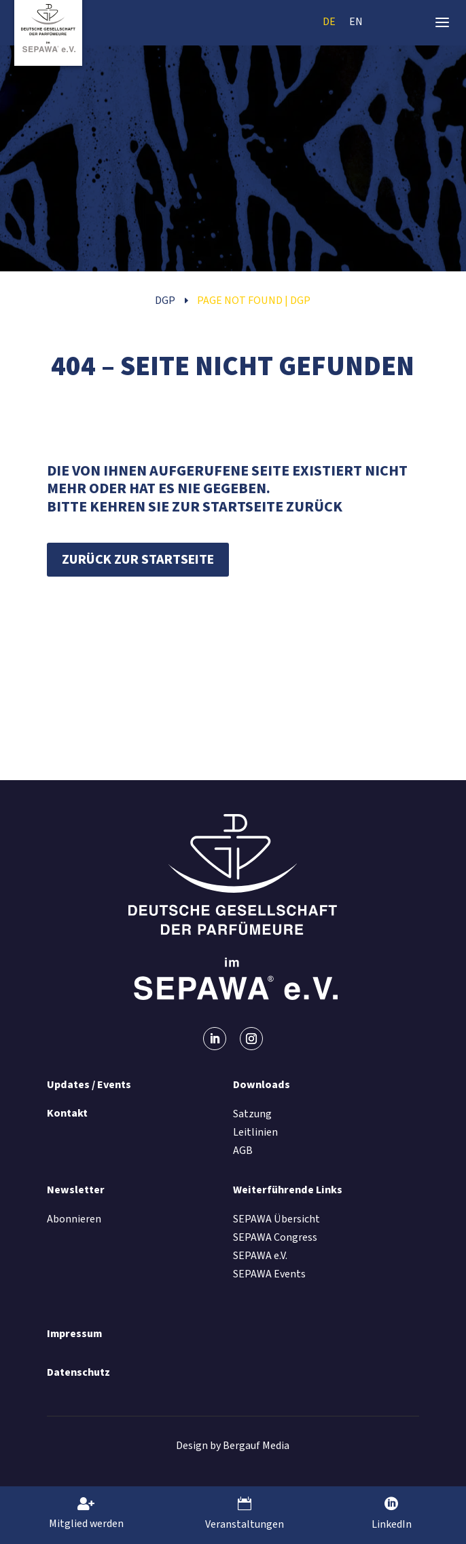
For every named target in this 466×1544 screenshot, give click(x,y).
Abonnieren (74, 1219)
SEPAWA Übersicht (276, 1219)
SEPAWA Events (269, 1274)
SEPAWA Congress (275, 1237)
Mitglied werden (86, 1523)
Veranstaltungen (244, 1524)
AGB (243, 1150)
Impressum (74, 1333)
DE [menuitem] (329, 21)
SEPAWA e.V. (260, 1255)
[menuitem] (329, 21)
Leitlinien (255, 1132)
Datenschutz (78, 1372)
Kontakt (67, 1113)
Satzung (252, 1113)
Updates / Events (89, 1084)
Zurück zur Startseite (138, 559)
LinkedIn (392, 1524)
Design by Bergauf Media (232, 1445)
